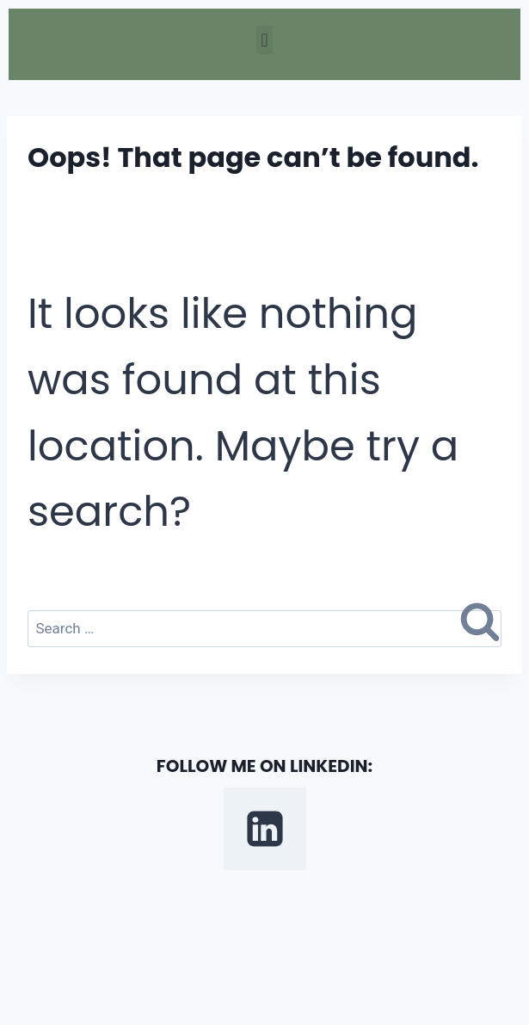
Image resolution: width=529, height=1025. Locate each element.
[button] (264, 40)
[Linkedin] (265, 828)
